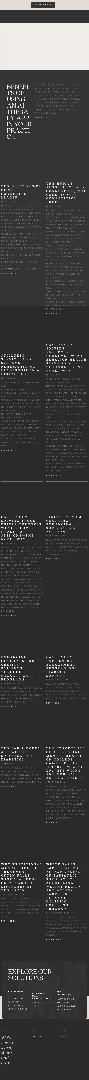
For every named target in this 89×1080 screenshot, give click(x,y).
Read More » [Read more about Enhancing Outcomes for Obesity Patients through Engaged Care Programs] (8, 707)
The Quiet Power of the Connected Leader (21, 192)
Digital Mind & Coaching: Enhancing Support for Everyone (64, 524)
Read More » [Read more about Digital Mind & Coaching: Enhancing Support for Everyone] (53, 559)
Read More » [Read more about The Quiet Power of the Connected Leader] (8, 274)
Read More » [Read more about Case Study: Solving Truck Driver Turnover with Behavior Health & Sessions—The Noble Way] (8, 616)
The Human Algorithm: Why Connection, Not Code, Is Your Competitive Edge (66, 193)
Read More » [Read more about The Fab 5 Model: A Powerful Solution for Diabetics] (8, 787)
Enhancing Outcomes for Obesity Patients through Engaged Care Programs (18, 668)
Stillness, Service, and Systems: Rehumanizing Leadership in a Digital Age (20, 365)
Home (55, 16)
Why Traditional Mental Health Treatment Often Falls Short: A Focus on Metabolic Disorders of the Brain (21, 877)
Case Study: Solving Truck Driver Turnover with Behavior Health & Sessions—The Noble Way (21, 528)
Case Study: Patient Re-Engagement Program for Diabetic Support (62, 667)
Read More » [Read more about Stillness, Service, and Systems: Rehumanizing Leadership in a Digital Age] (8, 450)
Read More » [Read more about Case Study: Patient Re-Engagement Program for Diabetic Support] (53, 703)
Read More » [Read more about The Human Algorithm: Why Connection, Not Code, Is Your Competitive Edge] (53, 314)
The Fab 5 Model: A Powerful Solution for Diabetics (21, 754)
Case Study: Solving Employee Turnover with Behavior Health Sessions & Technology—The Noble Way (66, 358)
